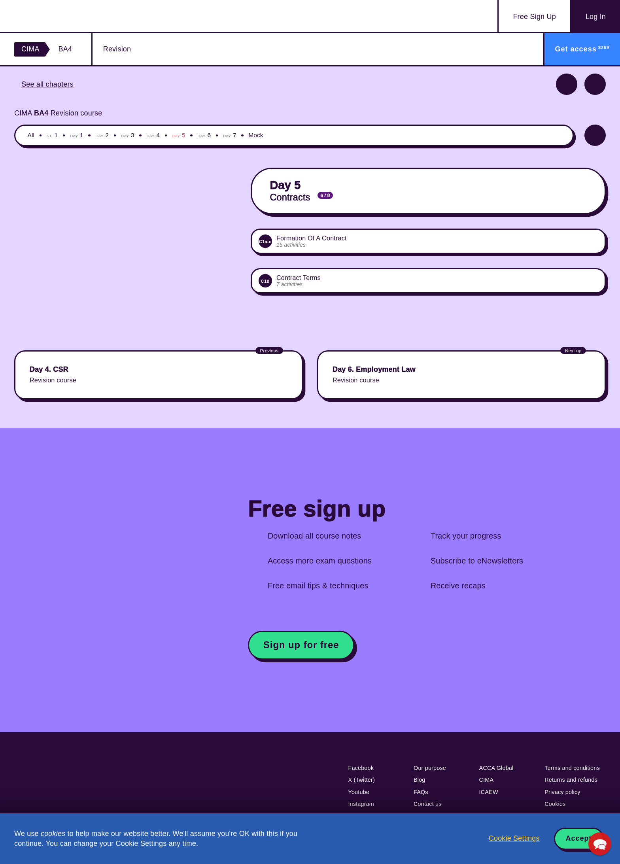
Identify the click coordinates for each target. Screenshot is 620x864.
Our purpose (430, 768)
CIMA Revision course (58, 113)
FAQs (421, 792)
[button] (599, 843)
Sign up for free (301, 644)
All (31, 135)
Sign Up (534, 17)
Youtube (358, 792)
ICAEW (488, 792)
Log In (596, 17)
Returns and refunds (570, 780)
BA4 (65, 49)
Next (595, 84)
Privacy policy (562, 792)
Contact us (428, 804)
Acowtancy (60, 16)
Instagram (361, 804)
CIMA (30, 49)
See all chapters (47, 84)
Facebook (361, 768)
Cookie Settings (514, 838)
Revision (117, 49)
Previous (566, 84)
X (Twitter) (361, 780)
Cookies (554, 804)
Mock (255, 135)
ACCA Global (496, 768)
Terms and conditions (572, 768)
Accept (579, 838)
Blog (419, 780)
